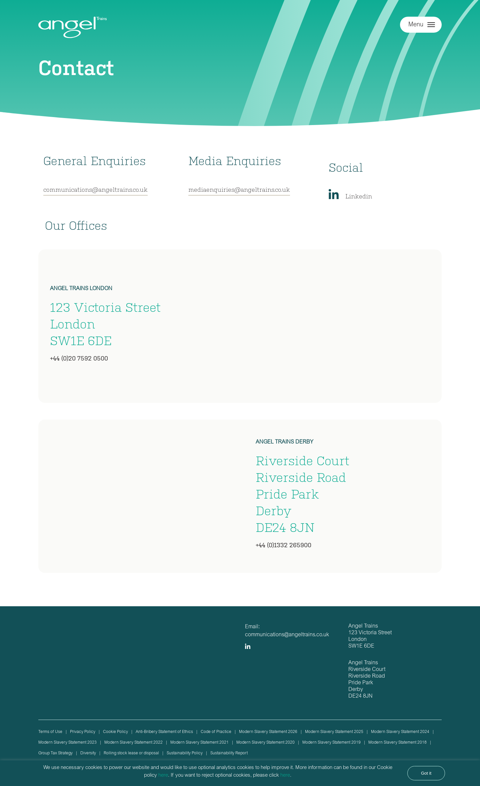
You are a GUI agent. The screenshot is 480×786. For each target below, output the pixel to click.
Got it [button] (426, 773)
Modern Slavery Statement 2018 (397, 743)
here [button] (285, 775)
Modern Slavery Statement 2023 (67, 743)
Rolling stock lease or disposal (131, 753)
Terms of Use (50, 732)
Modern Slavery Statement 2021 (199, 743)
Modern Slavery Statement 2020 (265, 743)
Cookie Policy (115, 732)
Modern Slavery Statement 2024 (400, 732)
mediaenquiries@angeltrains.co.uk (239, 189)
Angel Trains (72, 31)
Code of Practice (216, 732)
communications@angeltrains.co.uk (95, 189)
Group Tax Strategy (55, 753)
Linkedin (358, 196)
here (163, 775)
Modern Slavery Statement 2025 (334, 732)
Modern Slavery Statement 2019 (331, 743)
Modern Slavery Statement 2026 (268, 732)
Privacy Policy (82, 732)
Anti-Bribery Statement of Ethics (164, 732)
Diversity (88, 753)
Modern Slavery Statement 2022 (133, 743)
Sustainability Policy (185, 753)
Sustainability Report (229, 753)
